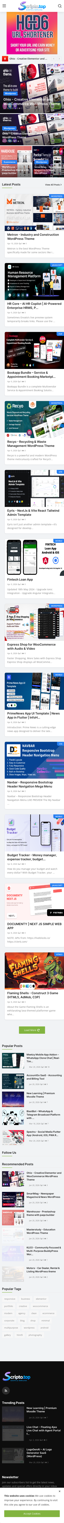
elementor (41, 1298)
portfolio (8, 1306)
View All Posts (53, 184)
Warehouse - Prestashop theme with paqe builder (15, 169)
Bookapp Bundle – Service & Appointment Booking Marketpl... (31, 374)
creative (23, 1306)
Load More (32, 1030)
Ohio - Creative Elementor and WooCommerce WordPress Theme (29, 58)
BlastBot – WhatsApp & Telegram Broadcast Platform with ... (43, 1114)
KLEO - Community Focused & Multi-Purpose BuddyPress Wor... (44, 1251)
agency (21, 1313)
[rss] (6, 1391)
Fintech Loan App (20, 579)
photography (35, 1334)
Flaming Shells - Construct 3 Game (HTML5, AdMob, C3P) (32, 995)
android (44, 1327)
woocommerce (40, 1306)
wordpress (29, 1327)
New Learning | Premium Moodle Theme (41, 1095)
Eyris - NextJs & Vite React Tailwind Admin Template (33, 512)
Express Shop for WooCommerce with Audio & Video (31, 646)
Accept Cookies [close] (32, 1513)
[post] (32, 88)
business (25, 1298)
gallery (7, 1334)
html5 (20, 1334)
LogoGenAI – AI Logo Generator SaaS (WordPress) (39, 1453)
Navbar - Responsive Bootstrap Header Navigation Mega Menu (30, 784)
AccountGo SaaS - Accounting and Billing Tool (44, 1077)
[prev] (54, 59)
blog (22, 1320)
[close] (59, 1491)
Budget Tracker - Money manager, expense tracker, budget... (32, 857)
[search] (60, 6)
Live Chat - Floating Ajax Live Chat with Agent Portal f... (44, 1430)
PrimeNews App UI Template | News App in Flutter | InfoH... (33, 715)
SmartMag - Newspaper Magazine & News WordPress (48, 169)
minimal (45, 1320)
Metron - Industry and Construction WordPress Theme (33, 236)
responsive (9, 1298)
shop (33, 1320)
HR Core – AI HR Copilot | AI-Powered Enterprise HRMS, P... (34, 306)
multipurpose (11, 1327)
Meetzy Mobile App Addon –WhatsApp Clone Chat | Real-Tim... (43, 1058)
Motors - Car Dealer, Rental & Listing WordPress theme (43, 1270)
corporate (9, 1320)
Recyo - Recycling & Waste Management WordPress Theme (31, 444)
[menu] (4, 6)
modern (8, 1313)
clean (34, 1313)
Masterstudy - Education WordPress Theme (41, 1231)
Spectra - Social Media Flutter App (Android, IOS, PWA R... (44, 1133)
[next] (59, 59)
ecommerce (48, 1313)
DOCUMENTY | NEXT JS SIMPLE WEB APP (34, 926)
